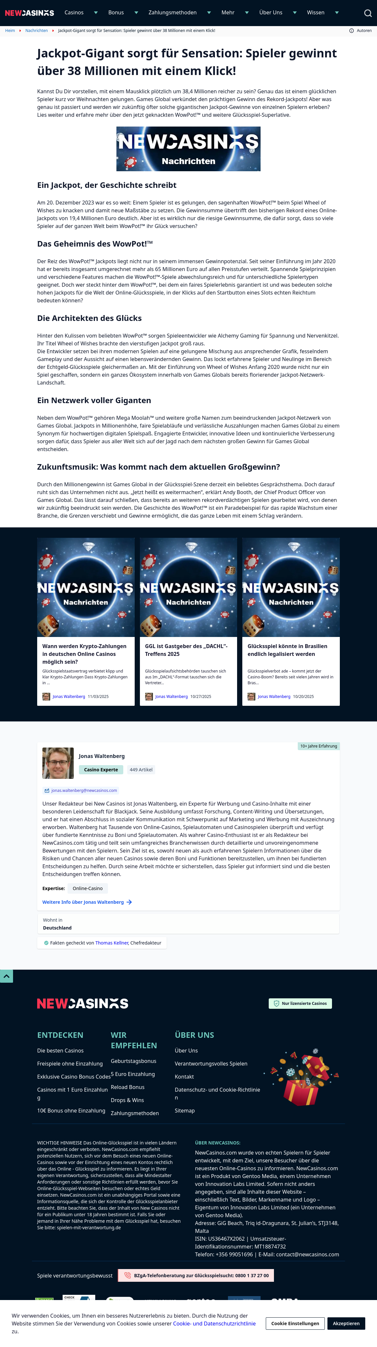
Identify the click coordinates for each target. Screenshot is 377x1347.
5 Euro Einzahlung (133, 1074)
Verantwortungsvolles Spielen (211, 1063)
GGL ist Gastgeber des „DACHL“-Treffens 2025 (186, 650)
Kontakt (184, 1076)
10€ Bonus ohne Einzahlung (71, 1110)
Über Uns (270, 12)
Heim (10, 30)
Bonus (116, 12)
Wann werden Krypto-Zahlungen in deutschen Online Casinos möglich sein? (84, 654)
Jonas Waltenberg (69, 696)
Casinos (74, 12)
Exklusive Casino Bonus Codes (74, 1076)
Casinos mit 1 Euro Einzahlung (72, 1093)
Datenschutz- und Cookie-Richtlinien (217, 1093)
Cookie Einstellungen (295, 1323)
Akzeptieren (346, 1323)
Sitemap (185, 1110)
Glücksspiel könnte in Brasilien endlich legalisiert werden (287, 650)
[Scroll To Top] (6, 976)
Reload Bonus (127, 1087)
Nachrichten (36, 30)
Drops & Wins (127, 1100)
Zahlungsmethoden (173, 12)
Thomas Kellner (111, 943)
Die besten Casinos (60, 1050)
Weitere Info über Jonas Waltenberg (87, 902)
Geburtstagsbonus (134, 1061)
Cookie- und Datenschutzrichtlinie (214, 1323)
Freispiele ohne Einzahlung (70, 1063)
